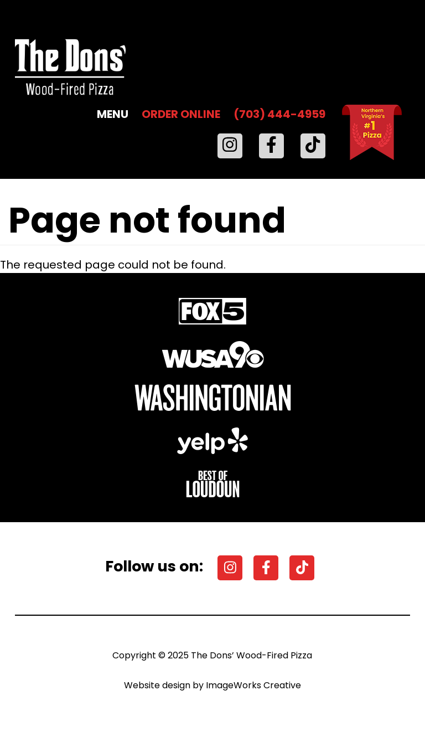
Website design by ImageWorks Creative (212, 685)
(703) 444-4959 (279, 114)
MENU (112, 114)
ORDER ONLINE (181, 114)
